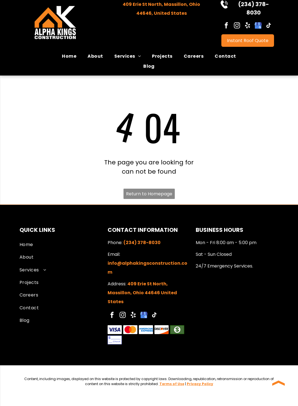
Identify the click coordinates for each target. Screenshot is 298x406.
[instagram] (237, 26)
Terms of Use (171, 383)
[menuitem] (69, 56)
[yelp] (247, 26)
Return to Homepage (149, 194)
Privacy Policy (200, 383)
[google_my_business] (258, 26)
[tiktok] (268, 26)
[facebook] (226, 26)
